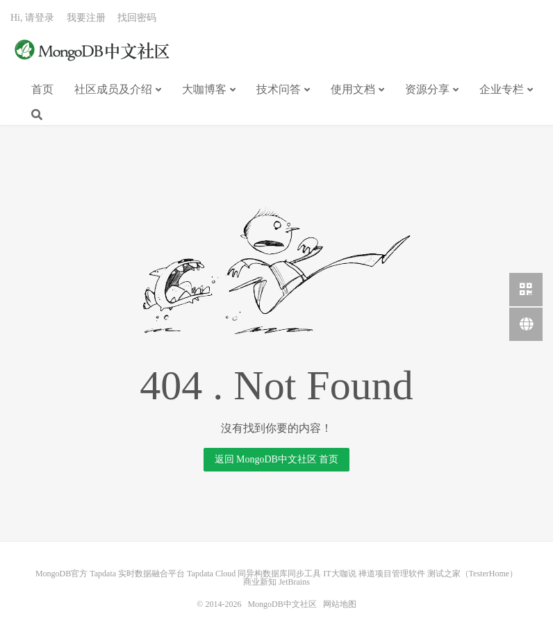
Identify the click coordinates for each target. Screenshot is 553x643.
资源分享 (427, 89)
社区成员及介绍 (113, 89)
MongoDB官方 (61, 573)
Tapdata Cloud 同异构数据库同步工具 (254, 573)
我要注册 (86, 17)
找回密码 (136, 17)
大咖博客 (204, 89)
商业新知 (259, 582)
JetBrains (294, 582)
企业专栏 (501, 89)
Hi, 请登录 (32, 17)
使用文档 (353, 89)
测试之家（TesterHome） (472, 573)
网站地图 (339, 604)
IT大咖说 (339, 573)
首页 (42, 89)
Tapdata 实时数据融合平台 (137, 573)
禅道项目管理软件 (391, 573)
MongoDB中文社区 (93, 51)
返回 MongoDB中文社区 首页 (277, 459)
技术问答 (278, 89)
